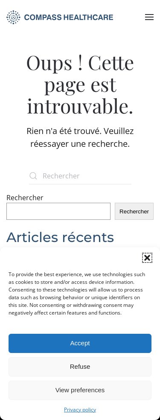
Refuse (80, 366)
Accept (80, 343)
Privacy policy (80, 409)
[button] (147, 258)
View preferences (80, 390)
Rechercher (25, 197)
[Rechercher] (80, 175)
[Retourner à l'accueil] (59, 17)
